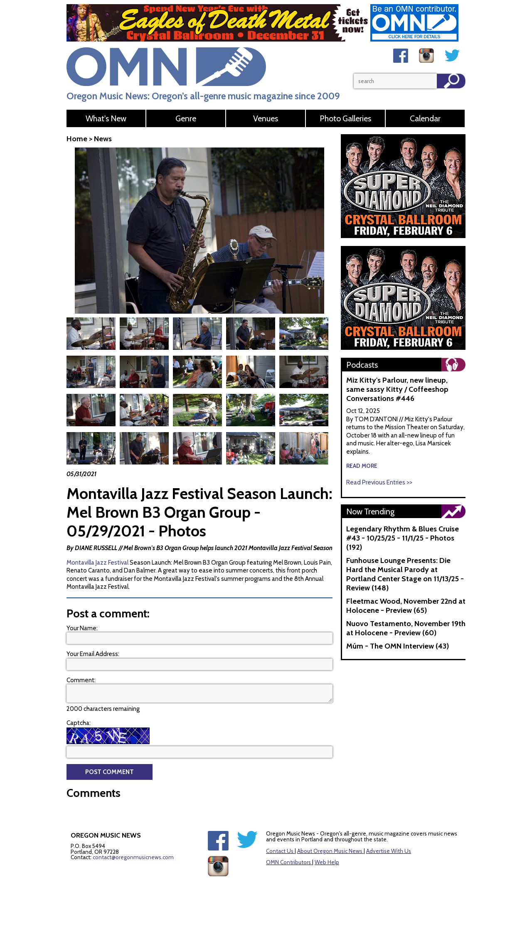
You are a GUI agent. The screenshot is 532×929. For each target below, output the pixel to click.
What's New (106, 118)
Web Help (327, 862)
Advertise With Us (388, 851)
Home (76, 138)
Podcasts (362, 365)
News (103, 138)
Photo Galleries (345, 118)
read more (361, 465)
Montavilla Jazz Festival (97, 562)
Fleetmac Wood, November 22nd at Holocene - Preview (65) (406, 606)
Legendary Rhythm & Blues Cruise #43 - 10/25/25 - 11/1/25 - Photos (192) (402, 538)
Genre (185, 118)
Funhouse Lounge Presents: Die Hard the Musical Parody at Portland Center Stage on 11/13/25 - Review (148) (405, 574)
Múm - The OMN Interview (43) (397, 646)
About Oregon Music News (329, 851)
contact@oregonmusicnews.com (133, 857)
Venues (265, 118)
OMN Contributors (288, 862)
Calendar (425, 118)
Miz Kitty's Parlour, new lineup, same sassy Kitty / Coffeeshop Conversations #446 (397, 389)
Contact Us (279, 851)
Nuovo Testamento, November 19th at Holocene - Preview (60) (406, 628)
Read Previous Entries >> (379, 482)
